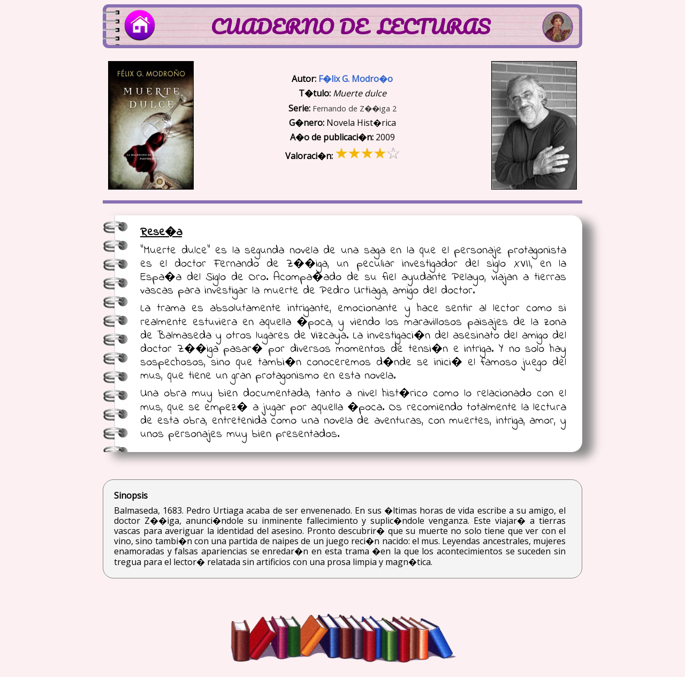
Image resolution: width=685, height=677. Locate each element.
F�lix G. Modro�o (355, 79)
